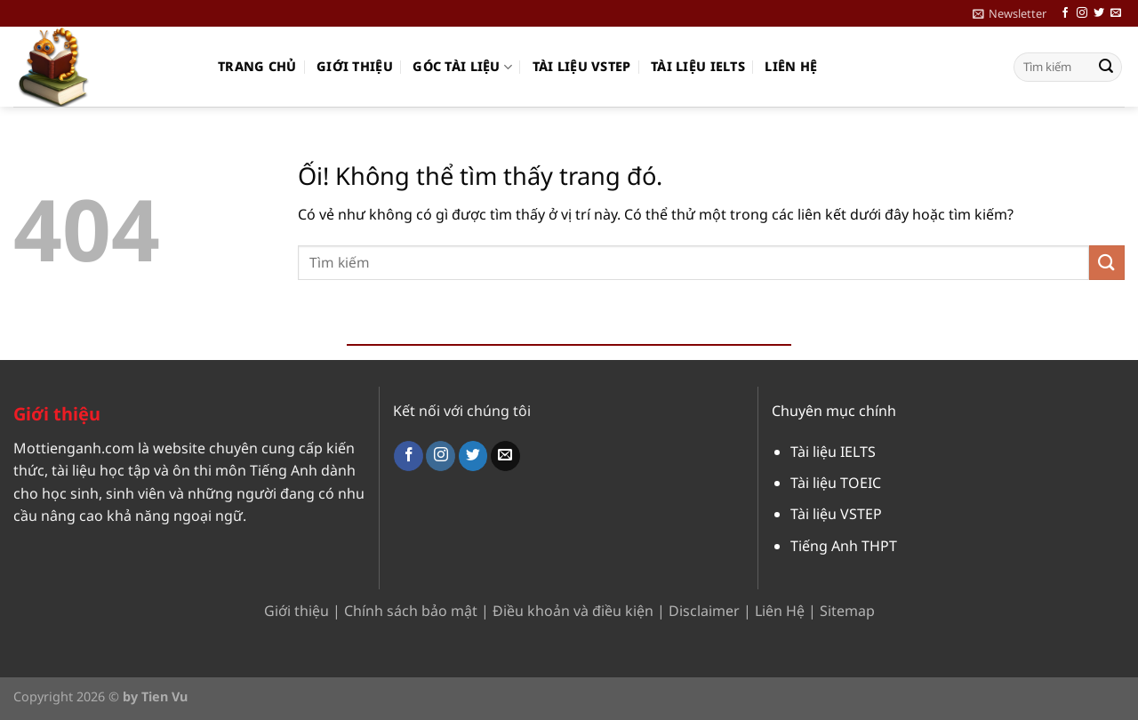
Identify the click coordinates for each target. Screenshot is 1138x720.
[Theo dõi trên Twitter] (1099, 13)
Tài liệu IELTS (698, 66)
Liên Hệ (780, 610)
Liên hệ (791, 66)
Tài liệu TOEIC (835, 482)
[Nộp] (1106, 67)
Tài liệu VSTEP (582, 66)
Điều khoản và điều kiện (573, 610)
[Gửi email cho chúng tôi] (1115, 13)
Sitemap (847, 610)
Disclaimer (704, 610)
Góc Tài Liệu (462, 67)
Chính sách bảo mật (410, 610)
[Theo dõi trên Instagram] (1082, 13)
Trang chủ (257, 66)
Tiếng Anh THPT (843, 546)
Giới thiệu (355, 66)
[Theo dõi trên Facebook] (1065, 13)
